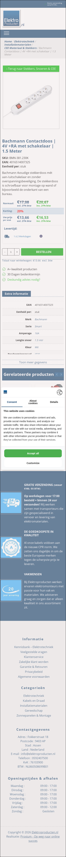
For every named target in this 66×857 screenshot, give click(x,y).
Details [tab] (54, 402)
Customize (33, 463)
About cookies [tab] (32, 402)
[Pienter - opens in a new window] (59, 392)
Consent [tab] (12, 402)
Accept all (33, 453)
